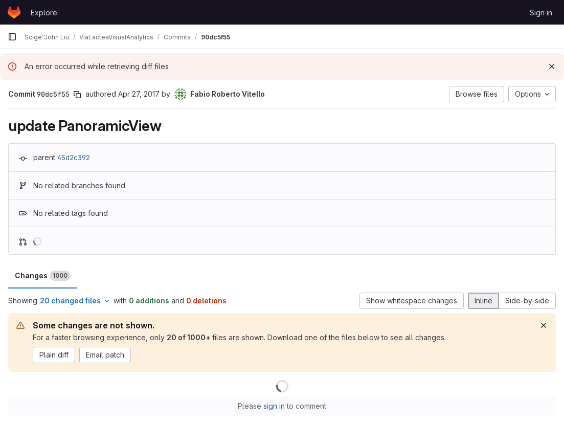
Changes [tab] (43, 276)
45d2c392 (73, 157)
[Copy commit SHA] (77, 94)
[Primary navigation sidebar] (12, 37)
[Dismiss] (552, 66)
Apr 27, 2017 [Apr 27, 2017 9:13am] (139, 94)
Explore (44, 12)
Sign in (541, 12)
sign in (274, 406)
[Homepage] (14, 12)
